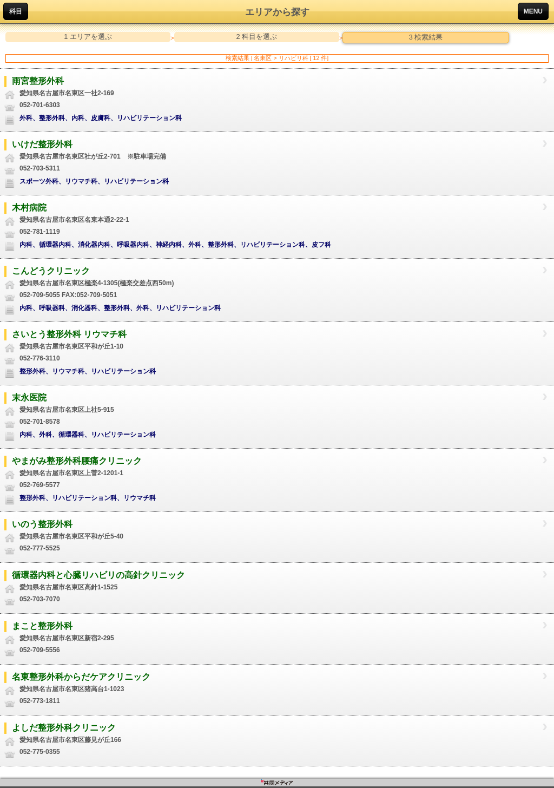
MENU (533, 11)
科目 (15, 11)
